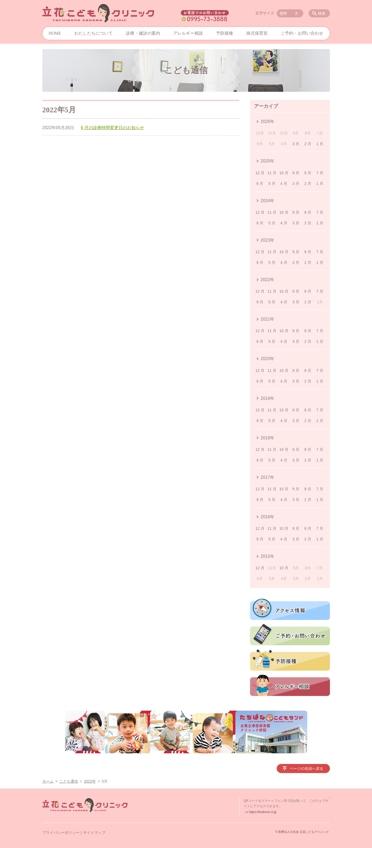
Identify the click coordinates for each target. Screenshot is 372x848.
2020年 (268, 358)
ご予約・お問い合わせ (302, 33)
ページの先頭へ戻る (306, 768)
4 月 (283, 183)
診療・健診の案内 (143, 33)
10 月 (283, 173)
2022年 (268, 279)
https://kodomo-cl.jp (263, 812)
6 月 (259, 183)
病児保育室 (257, 33)
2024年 (268, 200)
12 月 (259, 173)
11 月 (271, 173)
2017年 (268, 477)
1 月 (319, 144)
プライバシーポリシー (61, 832)
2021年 (268, 319)
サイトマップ (94, 832)
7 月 (319, 173)
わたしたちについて (93, 33)
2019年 (268, 398)
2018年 (268, 438)
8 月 (307, 173)
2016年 (268, 517)
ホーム (48, 781)
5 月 (271, 183)
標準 (283, 13)
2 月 (307, 144)
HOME (55, 33)
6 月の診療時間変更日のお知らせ (112, 127)
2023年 (268, 240)
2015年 (268, 556)
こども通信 (68, 781)
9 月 (295, 173)
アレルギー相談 (188, 33)
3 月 (295, 144)
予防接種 (224, 33)
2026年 (268, 121)
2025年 (268, 161)
